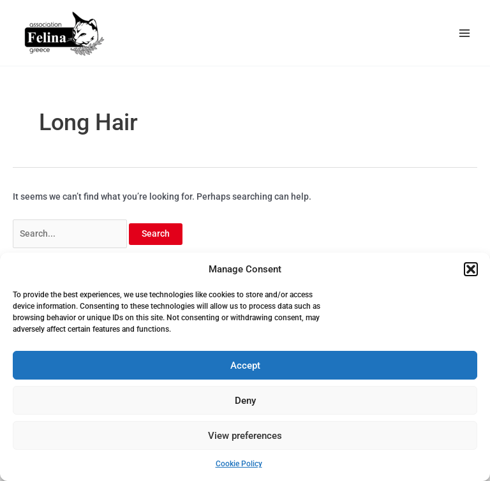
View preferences (245, 435)
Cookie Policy (239, 463)
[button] (470, 269)
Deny (245, 400)
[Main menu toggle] (465, 33)
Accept (245, 365)
